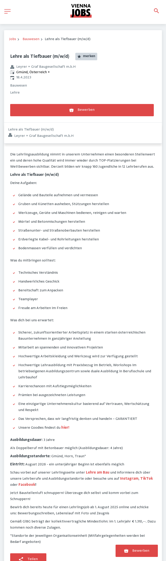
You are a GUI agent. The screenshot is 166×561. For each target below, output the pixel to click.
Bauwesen (31, 39)
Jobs (12, 39)
